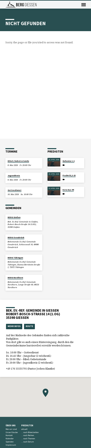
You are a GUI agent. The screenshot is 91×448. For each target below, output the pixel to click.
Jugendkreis (14, 175)
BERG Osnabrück (16, 237)
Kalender (10, 438)
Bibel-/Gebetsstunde (18, 161)
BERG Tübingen (15, 257)
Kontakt (9, 435)
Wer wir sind (11, 429)
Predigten (27, 425)
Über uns (11, 425)
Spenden (10, 441)
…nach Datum (27, 441)
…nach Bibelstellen (30, 432)
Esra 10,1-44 (68, 189)
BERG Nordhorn (15, 277)
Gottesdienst (14, 190)
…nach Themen (28, 438)
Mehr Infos (14, 326)
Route (29, 326)
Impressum (11, 445)
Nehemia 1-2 (68, 161)
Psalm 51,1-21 (69, 175)
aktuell (24, 429)
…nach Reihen (27, 435)
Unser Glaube (12, 432)
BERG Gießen (14, 217)
